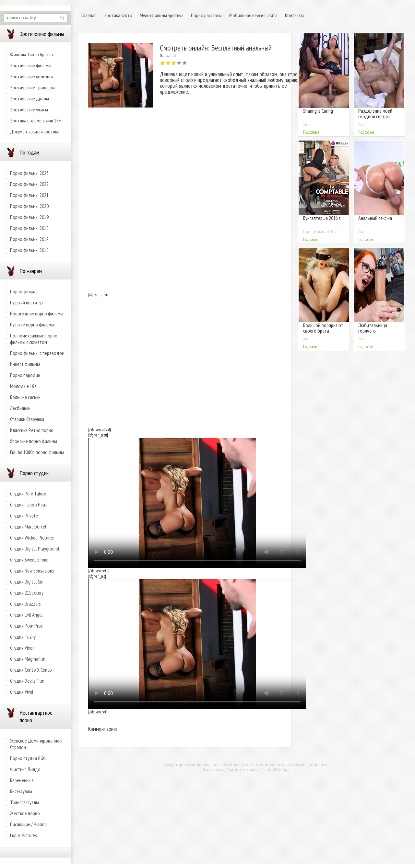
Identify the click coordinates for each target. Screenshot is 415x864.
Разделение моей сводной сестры (375, 113)
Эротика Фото (118, 15)
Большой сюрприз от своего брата (323, 328)
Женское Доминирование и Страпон (36, 743)
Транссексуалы (24, 802)
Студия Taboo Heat (28, 504)
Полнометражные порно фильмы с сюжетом (33, 338)
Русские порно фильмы (32, 324)
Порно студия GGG (28, 758)
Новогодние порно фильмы (36, 313)
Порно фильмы (24, 291)
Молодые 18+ (23, 386)
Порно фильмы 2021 (29, 195)
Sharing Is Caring (318, 111)
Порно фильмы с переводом (37, 353)
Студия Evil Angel (26, 614)
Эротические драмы (29, 98)
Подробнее (311, 132)
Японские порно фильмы (33, 441)
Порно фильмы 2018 (29, 228)
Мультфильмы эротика (162, 15)
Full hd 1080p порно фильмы (37, 452)
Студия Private (24, 515)
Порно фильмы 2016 (29, 250)
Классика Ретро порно (31, 430)
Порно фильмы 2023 (29, 173)
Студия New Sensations (32, 570)
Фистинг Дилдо (25, 769)
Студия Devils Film (27, 680)
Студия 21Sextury (26, 592)
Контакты (294, 15)
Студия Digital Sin (26, 581)
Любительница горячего (372, 328)
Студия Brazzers (25, 603)
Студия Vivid (21, 691)
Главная (89, 15)
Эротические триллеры (32, 87)
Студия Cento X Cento (31, 669)
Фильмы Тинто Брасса (31, 54)
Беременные (22, 780)
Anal (173, 55)
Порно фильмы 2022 (29, 184)
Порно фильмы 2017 (29, 239)
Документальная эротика (34, 131)
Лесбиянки (20, 408)
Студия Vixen (22, 647)
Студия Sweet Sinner (29, 559)
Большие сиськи (25, 397)
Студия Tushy (23, 636)
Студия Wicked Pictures (32, 537)
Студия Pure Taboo (28, 493)
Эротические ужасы (29, 109)
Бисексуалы (21, 791)
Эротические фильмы (30, 65)
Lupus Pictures (23, 835)
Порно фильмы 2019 (29, 217)
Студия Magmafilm (27, 658)
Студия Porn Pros (26, 625)
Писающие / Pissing (28, 824)
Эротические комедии (31, 76)
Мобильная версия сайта (253, 15)
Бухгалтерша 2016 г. (322, 218)
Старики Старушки (27, 419)
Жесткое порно (25, 813)
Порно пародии (25, 375)
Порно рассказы (206, 15)
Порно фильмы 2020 (29, 206)
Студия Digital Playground (34, 548)
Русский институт (26, 302)
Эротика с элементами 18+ (35, 120)
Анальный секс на (375, 218)
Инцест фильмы (25, 364)
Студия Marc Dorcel (28, 526)
